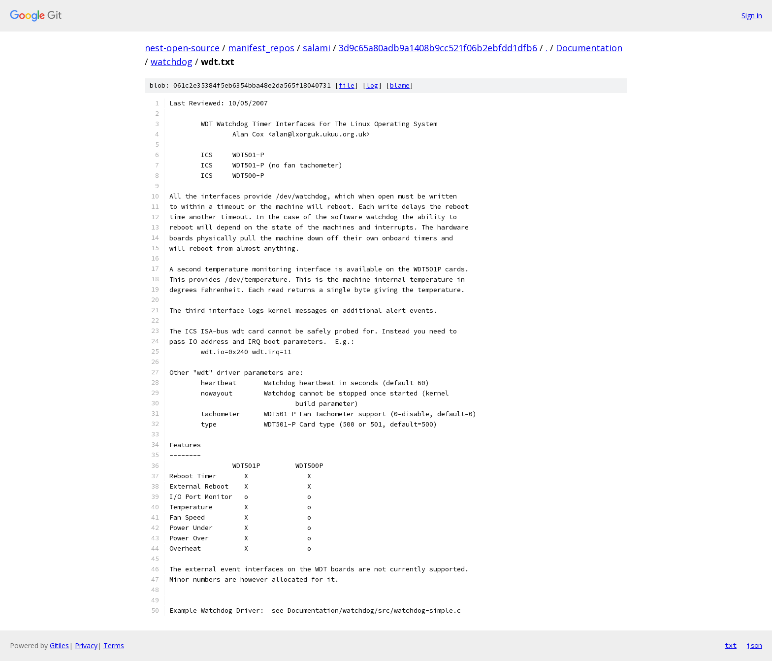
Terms (113, 645)
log (372, 85)
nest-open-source (182, 48)
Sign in (751, 15)
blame (400, 85)
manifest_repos (261, 48)
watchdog (172, 61)
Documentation (589, 48)
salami (316, 48)
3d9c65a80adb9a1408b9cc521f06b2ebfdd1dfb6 (438, 48)
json (754, 645)
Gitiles (59, 645)
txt (731, 645)
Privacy (86, 645)
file (346, 85)
